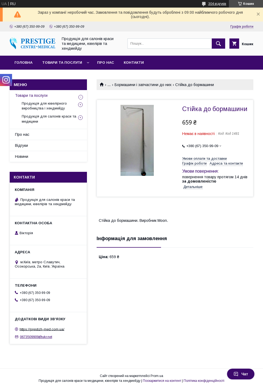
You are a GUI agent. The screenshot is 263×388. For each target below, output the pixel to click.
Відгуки (21, 145)
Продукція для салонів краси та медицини (49, 118)
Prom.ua (157, 376)
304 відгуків (217, 4)
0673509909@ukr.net (36, 337)
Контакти (134, 62)
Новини (21, 156)
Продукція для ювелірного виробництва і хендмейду (44, 105)
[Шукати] (218, 43)
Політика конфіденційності (204, 381)
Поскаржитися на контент (162, 381)
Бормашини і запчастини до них (143, 85)
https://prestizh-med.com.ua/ (42, 329)
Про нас (105, 62)
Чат (240, 374)
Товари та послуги (62, 62)
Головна (23, 62)
